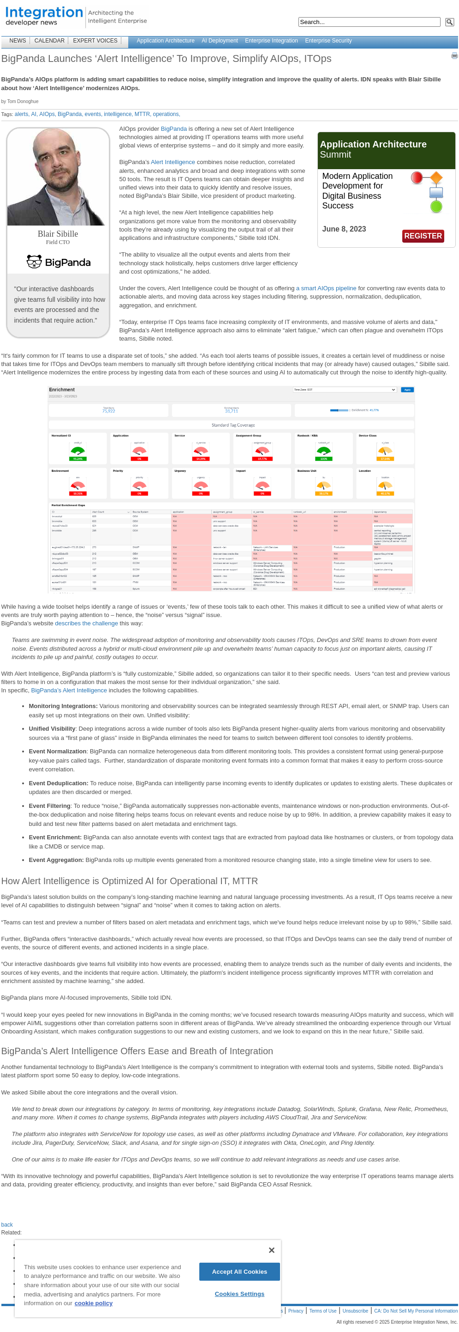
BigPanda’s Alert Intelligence (69, 690)
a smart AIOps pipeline (325, 288)
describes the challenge (86, 623)
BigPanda (174, 128)
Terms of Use (323, 1311)
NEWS (18, 40)
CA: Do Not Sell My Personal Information (416, 1311)
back (7, 1225)
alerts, (22, 114)
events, (94, 114)
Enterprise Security (328, 40)
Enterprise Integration (271, 40)
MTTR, (143, 114)
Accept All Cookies (240, 1271)
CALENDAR (50, 40)
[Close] (271, 1250)
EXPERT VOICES (95, 40)
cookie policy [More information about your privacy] (94, 1303)
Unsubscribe (356, 1311)
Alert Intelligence (173, 162)
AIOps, (47, 114)
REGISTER (423, 236)
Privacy (296, 1311)
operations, (166, 114)
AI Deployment (220, 40)
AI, (34, 114)
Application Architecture (166, 40)
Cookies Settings (240, 1293)
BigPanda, (70, 114)
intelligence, (118, 114)
